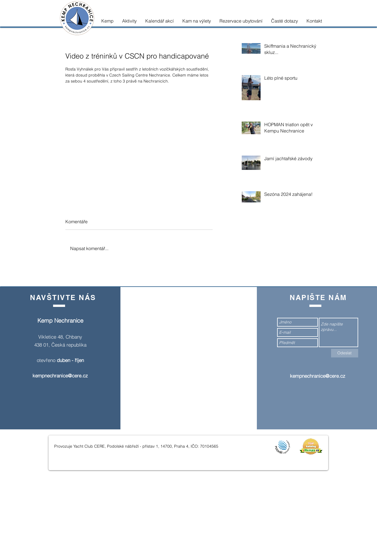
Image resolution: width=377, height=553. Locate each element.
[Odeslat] (344, 353)
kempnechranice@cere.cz (60, 376)
